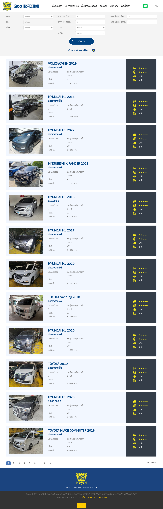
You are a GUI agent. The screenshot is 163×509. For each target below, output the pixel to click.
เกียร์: (8, 27)
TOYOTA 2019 (58, 364)
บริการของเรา (72, 6)
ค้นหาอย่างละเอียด (78, 50)
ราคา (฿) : (64, 16)
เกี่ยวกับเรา (58, 6)
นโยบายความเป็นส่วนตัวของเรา (95, 497)
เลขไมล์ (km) (117, 16)
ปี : (61, 27)
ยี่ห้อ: (8, 16)
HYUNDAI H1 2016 (62, 197)
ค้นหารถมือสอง (89, 6)
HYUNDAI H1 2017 (62, 230)
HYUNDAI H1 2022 (62, 130)
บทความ (113, 6)
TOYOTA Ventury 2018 (65, 297)
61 (45, 463)
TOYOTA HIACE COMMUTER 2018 (73, 430)
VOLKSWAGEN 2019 (63, 63)
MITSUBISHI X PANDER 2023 (69, 163)
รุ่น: (7, 22)
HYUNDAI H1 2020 (62, 263)
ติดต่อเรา (124, 6)
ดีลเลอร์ (103, 6)
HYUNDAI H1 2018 (62, 97)
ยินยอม (81, 505)
